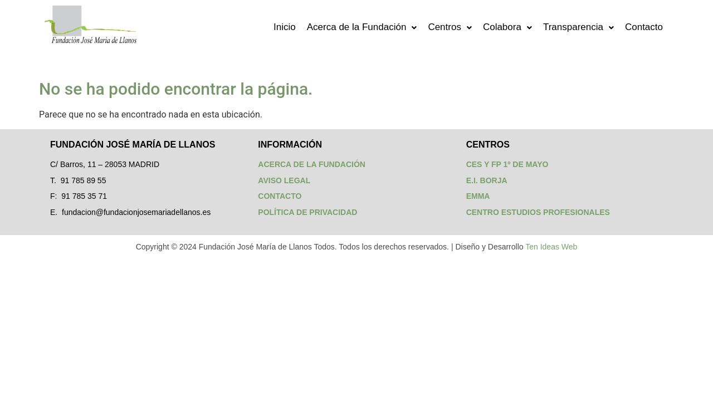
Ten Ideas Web (551, 246)
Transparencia (578, 27)
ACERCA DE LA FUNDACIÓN (311, 164)
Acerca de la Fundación (362, 27)
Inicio (285, 27)
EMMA (478, 196)
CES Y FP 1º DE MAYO (507, 164)
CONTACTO (279, 196)
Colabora (507, 27)
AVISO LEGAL (284, 180)
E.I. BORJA (486, 180)
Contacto (644, 27)
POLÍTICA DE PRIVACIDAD (307, 212)
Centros (450, 27)
